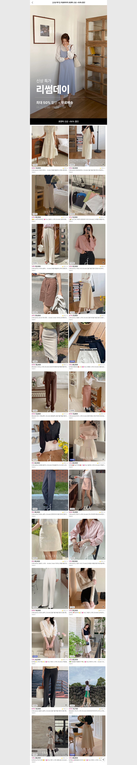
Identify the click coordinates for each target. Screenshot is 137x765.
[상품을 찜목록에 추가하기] (66, 164)
